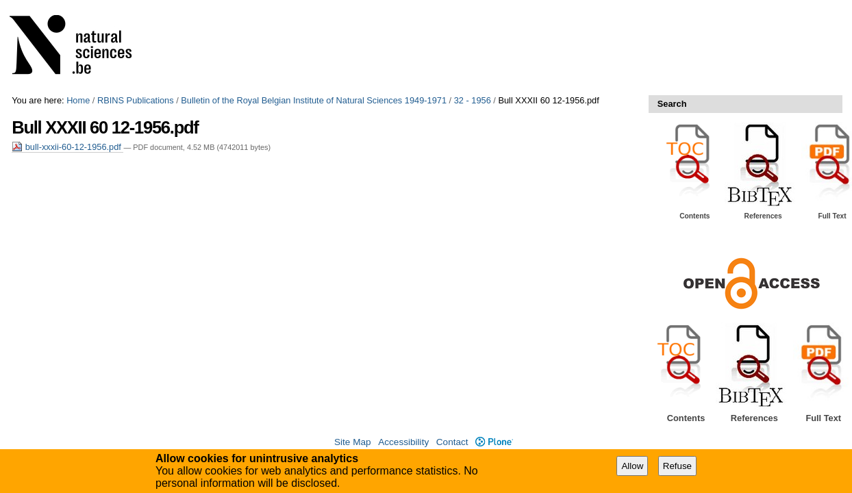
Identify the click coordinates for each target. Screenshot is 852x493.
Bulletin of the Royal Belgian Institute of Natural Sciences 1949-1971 (314, 100)
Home (78, 100)
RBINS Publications (135, 100)
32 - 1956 (472, 100)
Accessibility (403, 442)
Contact (452, 442)
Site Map (352, 442)
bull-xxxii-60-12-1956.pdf (67, 147)
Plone (494, 442)
